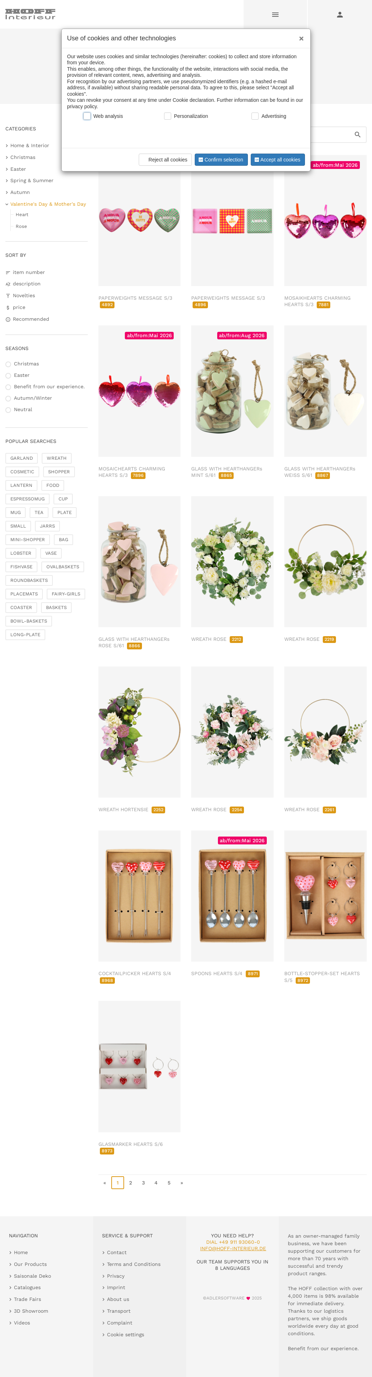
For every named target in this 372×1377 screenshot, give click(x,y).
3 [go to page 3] (143, 1183)
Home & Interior (29, 145)
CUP (63, 499)
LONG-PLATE (25, 634)
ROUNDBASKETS (29, 580)
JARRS (47, 526)
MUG (15, 512)
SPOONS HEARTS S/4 (225, 973)
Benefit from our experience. (49, 386)
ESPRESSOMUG (27, 499)
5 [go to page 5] (169, 1183)
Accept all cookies (276, 160)
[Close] (299, 36)
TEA (39, 512)
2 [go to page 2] (130, 1183)
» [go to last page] (181, 1183)
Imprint (116, 1287)
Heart (22, 214)
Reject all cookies (164, 160)
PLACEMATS (24, 594)
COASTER (21, 607)
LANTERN (21, 485)
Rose (21, 226)
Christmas (22, 157)
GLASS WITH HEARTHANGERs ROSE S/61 (133, 642)
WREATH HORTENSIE (131, 809)
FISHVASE (21, 566)
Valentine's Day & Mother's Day (48, 204)
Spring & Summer (31, 180)
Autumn (20, 192)
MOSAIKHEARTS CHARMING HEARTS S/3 (317, 301)
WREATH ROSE (217, 639)
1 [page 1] (118, 1183)
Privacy (115, 1276)
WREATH (57, 458)
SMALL (18, 526)
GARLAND (21, 458)
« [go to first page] (104, 1183)
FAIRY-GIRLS (66, 594)
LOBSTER (20, 553)
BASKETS (56, 607)
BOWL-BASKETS (28, 621)
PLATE (64, 512)
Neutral (23, 409)
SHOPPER (59, 471)
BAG (63, 539)
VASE (51, 553)
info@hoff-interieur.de (233, 1248)
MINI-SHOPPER (27, 539)
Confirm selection (220, 160)
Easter (18, 169)
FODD (52, 485)
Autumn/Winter (33, 398)
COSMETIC (22, 471)
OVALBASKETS (62, 566)
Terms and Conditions (133, 1264)
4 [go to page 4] (156, 1183)
